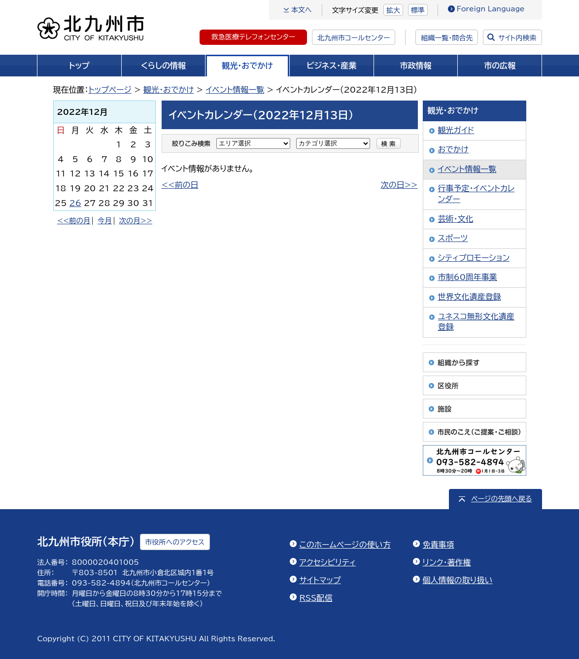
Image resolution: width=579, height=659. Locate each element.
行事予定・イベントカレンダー (476, 193)
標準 (418, 10)
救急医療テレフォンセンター (253, 37)
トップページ (110, 90)
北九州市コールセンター (353, 38)
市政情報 (416, 65)
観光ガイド (456, 130)
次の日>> (399, 185)
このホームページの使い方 (345, 545)
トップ (79, 65)
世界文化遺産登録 (469, 297)
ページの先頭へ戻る (501, 498)
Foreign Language (491, 8)
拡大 (393, 10)
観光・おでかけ (247, 65)
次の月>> (135, 220)
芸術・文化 (456, 219)
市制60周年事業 (467, 277)
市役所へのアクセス (174, 542)
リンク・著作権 (447, 562)
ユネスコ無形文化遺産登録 (476, 321)
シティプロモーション (474, 258)
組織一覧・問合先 (447, 38)
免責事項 (438, 545)
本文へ (301, 9)
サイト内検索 (517, 38)
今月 (105, 220)
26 (75, 203)
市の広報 (499, 65)
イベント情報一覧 (235, 90)
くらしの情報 (163, 65)
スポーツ (453, 238)
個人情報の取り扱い (458, 580)
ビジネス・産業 (331, 65)
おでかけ (453, 149)
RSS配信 (316, 598)
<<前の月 (73, 220)
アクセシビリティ (328, 562)
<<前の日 (180, 185)
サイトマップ (320, 580)
